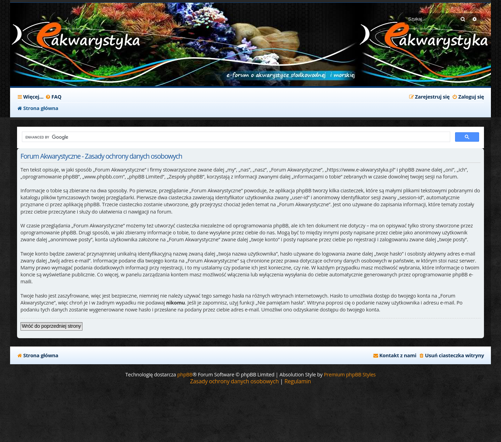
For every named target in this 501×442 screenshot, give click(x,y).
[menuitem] (53, 96)
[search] (235, 137)
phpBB (184, 374)
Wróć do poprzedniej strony (51, 326)
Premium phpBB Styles (350, 374)
